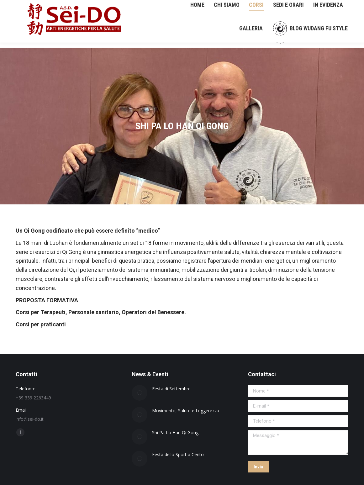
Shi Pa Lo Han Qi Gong (175, 432)
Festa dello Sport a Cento (178, 454)
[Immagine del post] (139, 393)
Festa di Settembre (171, 389)
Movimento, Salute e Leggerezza (185, 411)
